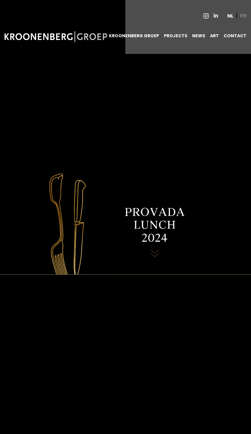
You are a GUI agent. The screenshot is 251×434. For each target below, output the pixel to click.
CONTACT (235, 36)
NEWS (198, 36)
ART (214, 36)
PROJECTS (175, 36)
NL (230, 15)
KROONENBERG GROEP (134, 36)
